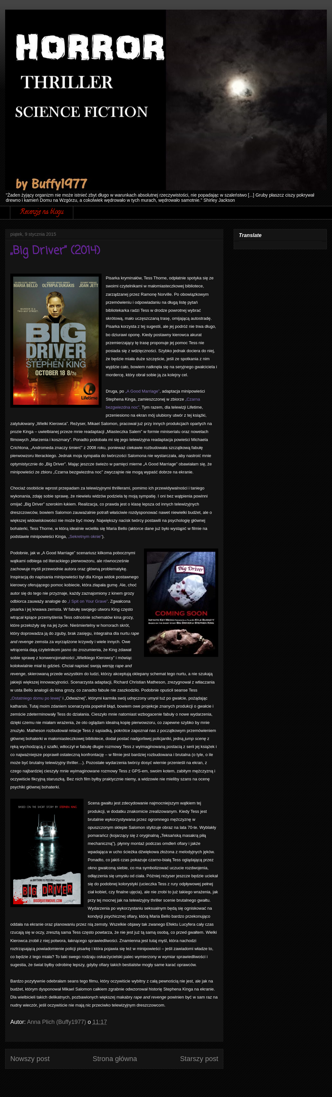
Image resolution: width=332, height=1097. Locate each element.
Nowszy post (29, 1059)
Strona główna (115, 1059)
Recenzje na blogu (41, 212)
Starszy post (199, 1059)
